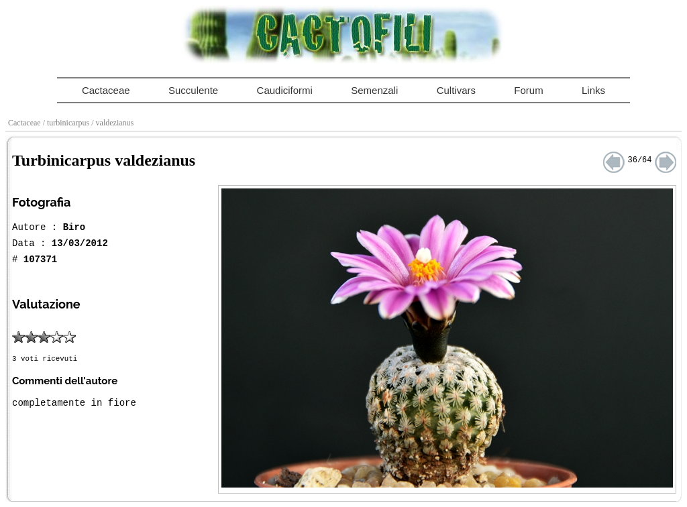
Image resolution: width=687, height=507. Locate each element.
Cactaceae (106, 90)
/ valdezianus (113, 122)
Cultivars (456, 90)
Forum (528, 90)
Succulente (193, 90)
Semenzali (374, 90)
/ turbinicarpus (67, 122)
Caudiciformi (285, 90)
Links (593, 90)
